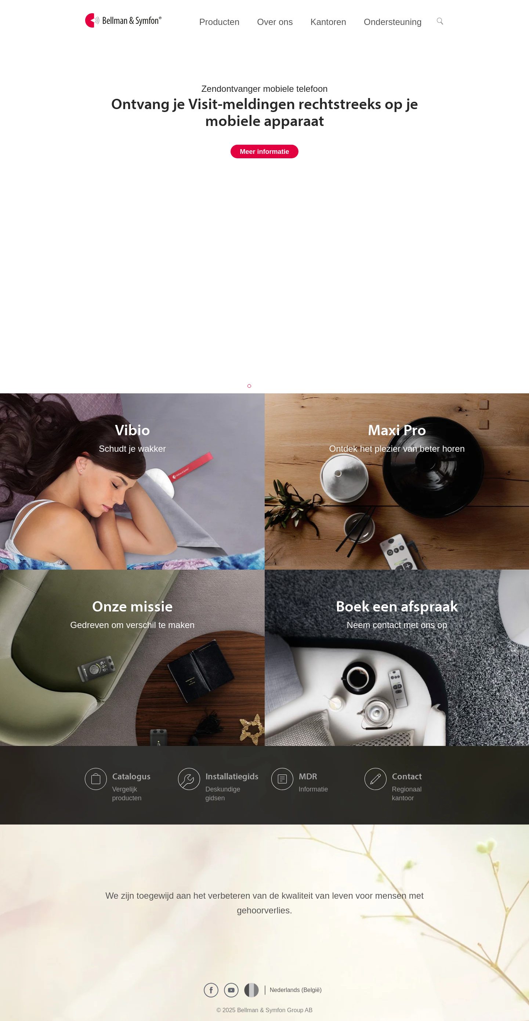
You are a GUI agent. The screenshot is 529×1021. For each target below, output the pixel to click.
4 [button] (280, 386)
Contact (407, 776)
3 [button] (269, 386)
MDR (308, 776)
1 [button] (249, 386)
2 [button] (259, 386)
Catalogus (131, 776)
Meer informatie (264, 151)
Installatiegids (232, 776)
